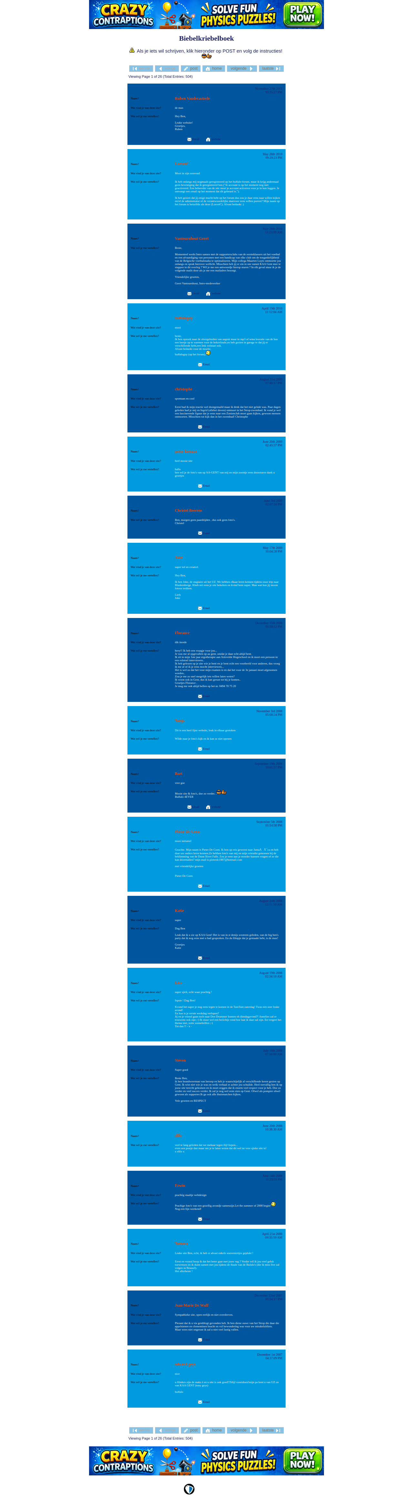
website (216, 139)
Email (193, 139)
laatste (271, 68)
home (214, 68)
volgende (242, 68)
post (190, 68)
